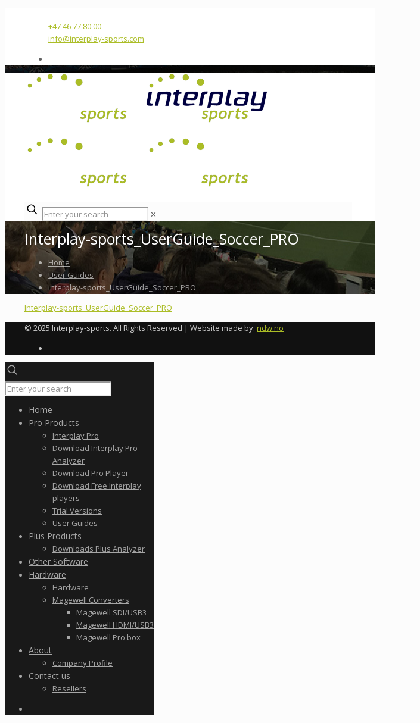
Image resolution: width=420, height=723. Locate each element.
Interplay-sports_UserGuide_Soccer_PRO (98, 307)
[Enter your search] (95, 214)
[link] (153, 214)
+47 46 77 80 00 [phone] (74, 26)
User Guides (71, 275)
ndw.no (270, 328)
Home (59, 262)
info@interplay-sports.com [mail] (96, 38)
